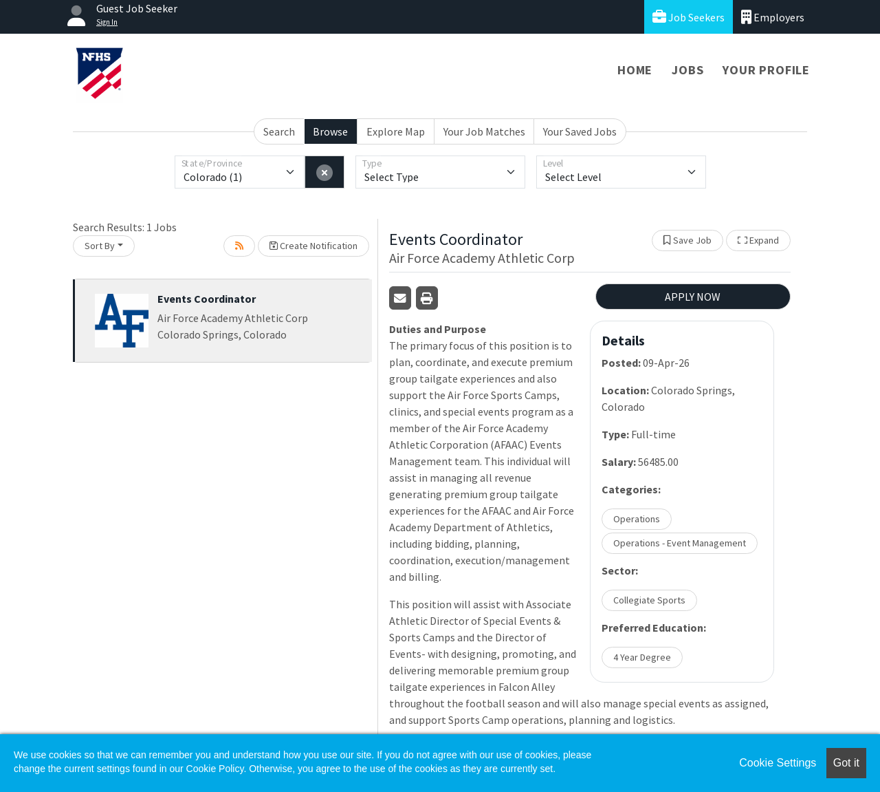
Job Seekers (688, 16)
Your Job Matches (484, 131)
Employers (772, 16)
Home (634, 70)
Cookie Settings (777, 763)
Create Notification (314, 245)
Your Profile (766, 70)
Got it (846, 763)
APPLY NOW (692, 296)
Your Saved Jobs (580, 131)
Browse (330, 131)
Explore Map (395, 131)
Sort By (100, 245)
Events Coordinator (206, 299)
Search (279, 131)
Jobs (687, 70)
